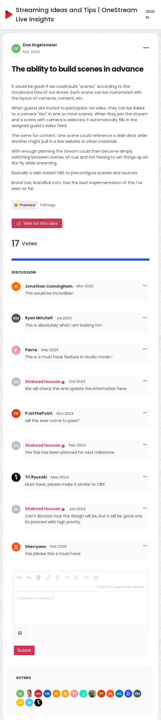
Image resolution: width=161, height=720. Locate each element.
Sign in (150, 14)
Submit (24, 650)
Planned (24, 205)
